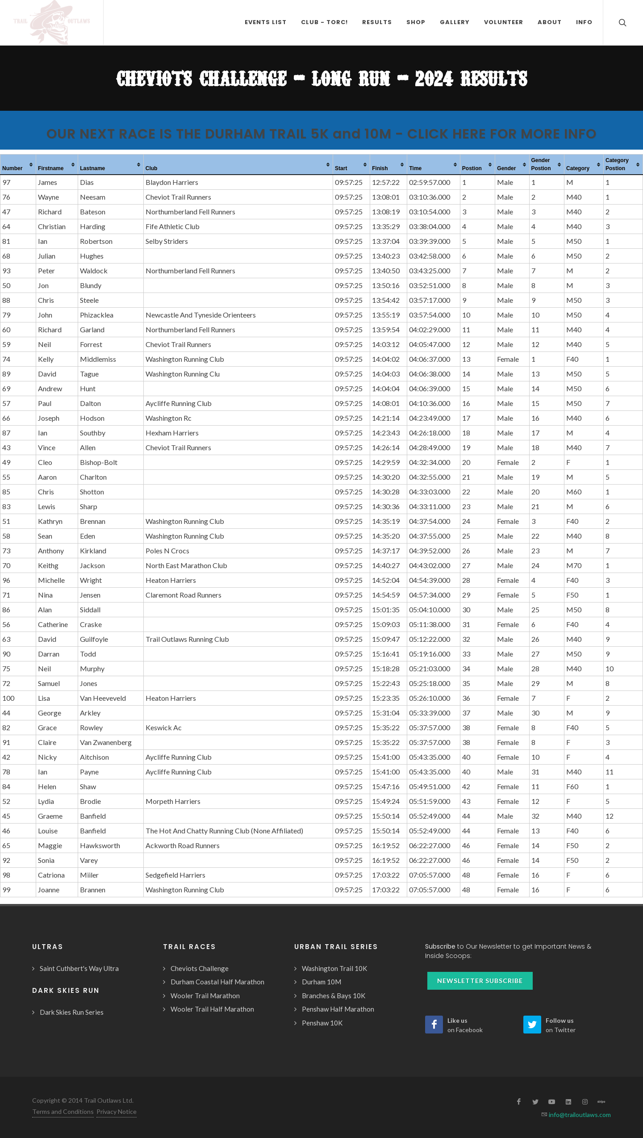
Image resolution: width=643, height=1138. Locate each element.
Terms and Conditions (63, 1111)
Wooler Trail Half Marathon (212, 1009)
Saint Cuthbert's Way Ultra (79, 968)
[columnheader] (18, 165)
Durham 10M (321, 982)
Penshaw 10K (322, 1023)
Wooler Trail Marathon (205, 996)
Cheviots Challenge (200, 968)
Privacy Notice (116, 1111)
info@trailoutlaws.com (579, 1114)
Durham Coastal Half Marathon (217, 982)
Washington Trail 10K (334, 968)
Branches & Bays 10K (333, 996)
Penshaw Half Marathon (338, 1009)
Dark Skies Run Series (72, 1012)
